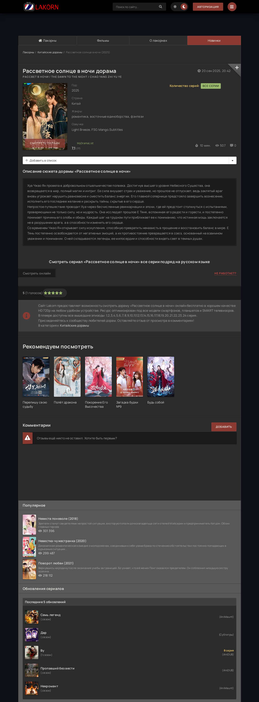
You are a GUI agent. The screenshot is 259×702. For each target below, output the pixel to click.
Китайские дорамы (50, 52)
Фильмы (103, 40)
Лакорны (47, 40)
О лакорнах (158, 40)
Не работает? (225, 273)
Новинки (213, 40)
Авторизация (207, 7)
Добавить (224, 427)
